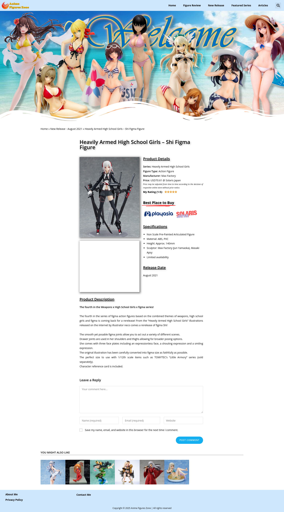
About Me (11, 494)
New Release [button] (216, 5)
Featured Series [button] (241, 5)
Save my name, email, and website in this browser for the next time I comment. (131, 430)
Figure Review (192, 5)
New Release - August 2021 (66, 129)
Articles (263, 5)
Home (172, 5)
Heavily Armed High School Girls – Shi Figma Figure (135, 144)
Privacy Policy (14, 499)
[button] (278, 6)
